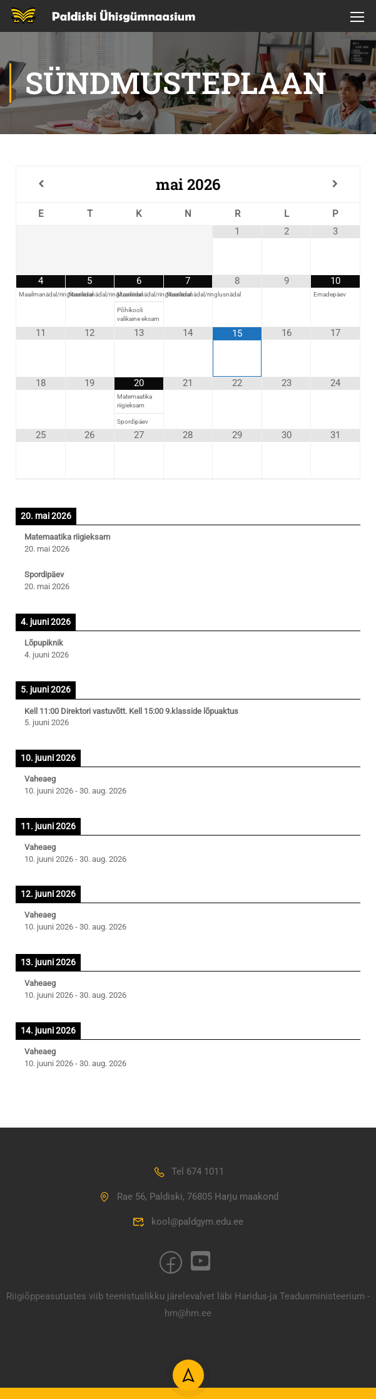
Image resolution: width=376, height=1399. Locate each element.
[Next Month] (335, 186)
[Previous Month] (40, 186)
